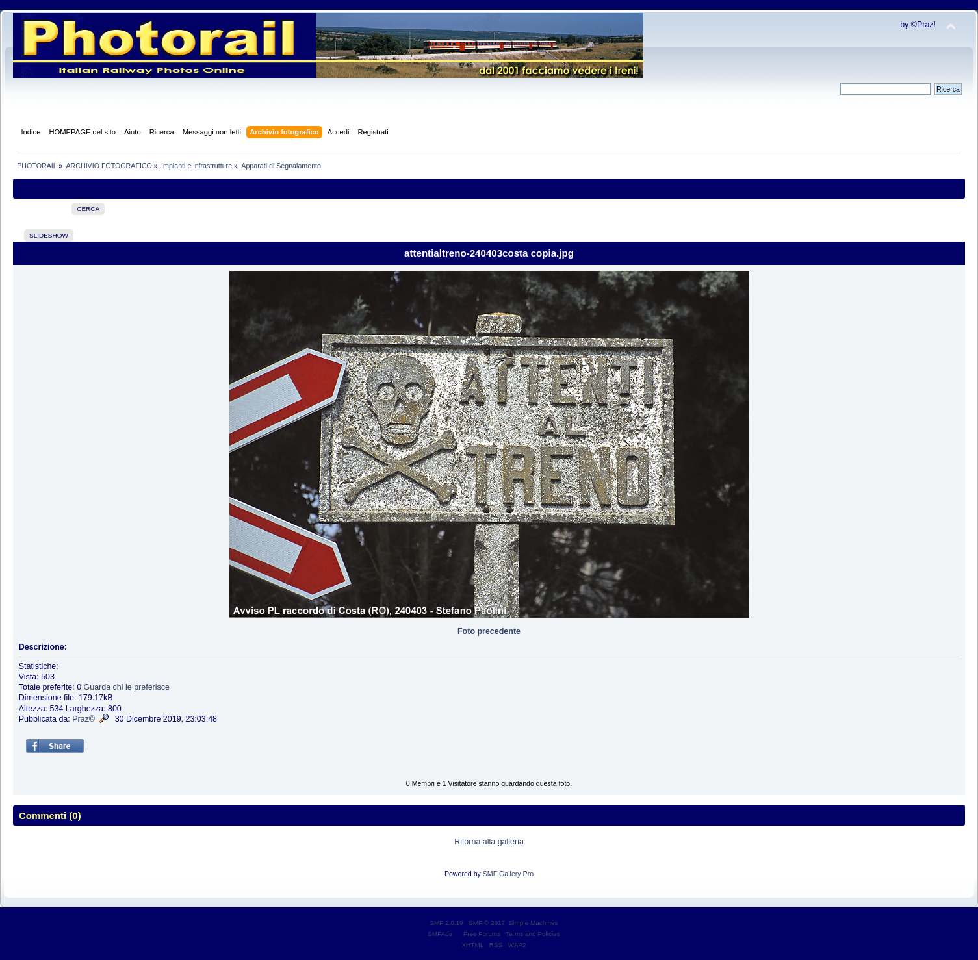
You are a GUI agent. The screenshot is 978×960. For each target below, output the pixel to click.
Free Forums (481, 933)
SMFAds (440, 933)
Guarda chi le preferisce (127, 687)
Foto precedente (489, 631)
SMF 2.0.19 (446, 922)
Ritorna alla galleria (489, 841)
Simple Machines (533, 922)
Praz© (83, 719)
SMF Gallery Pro (508, 874)
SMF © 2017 (487, 922)
